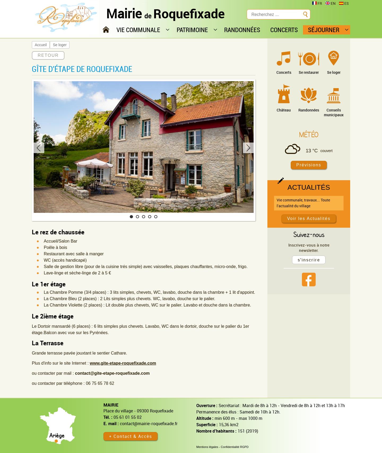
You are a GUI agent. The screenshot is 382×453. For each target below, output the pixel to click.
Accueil (41, 45)
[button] (131, 216)
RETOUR (48, 55)
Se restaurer (309, 72)
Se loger (60, 45)
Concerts (283, 72)
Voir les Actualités (308, 218)
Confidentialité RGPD (235, 446)
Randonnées (308, 110)
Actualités (309, 187)
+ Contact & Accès (130, 436)
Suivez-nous (308, 234)
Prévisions (308, 165)
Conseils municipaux (334, 112)
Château (284, 110)
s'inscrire (309, 260)
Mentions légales (207, 446)
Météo (308, 134)
